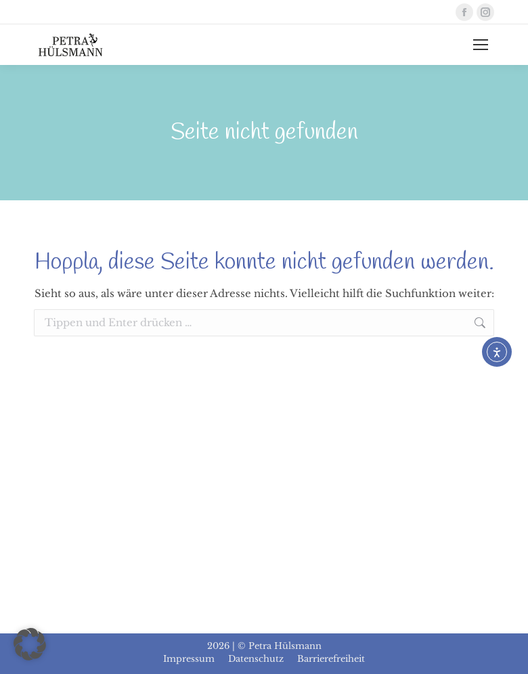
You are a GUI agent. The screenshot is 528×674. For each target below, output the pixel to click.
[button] (30, 644)
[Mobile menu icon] (480, 44)
